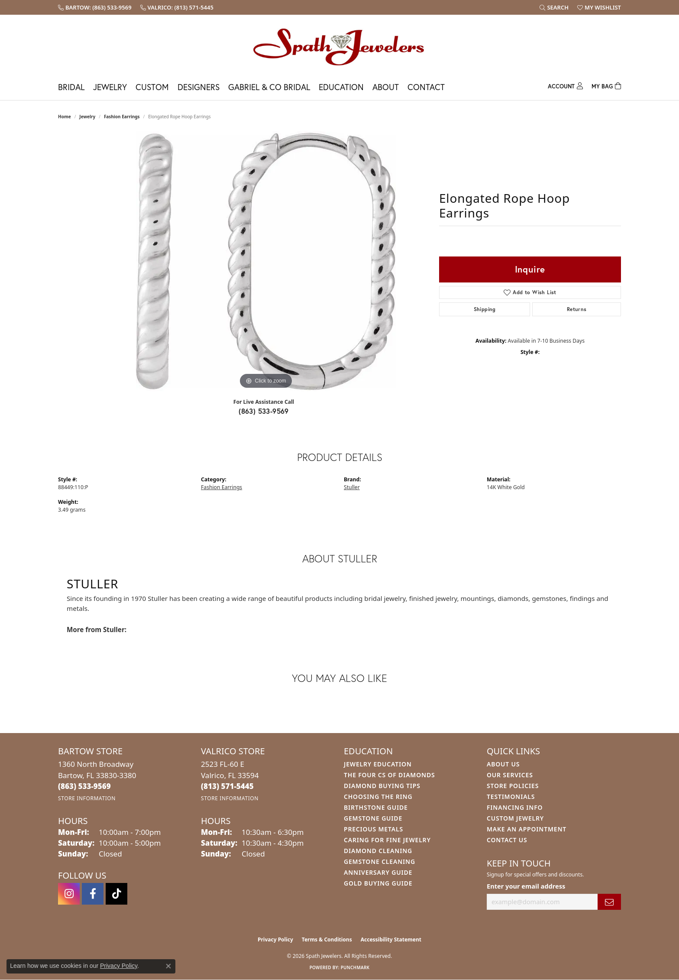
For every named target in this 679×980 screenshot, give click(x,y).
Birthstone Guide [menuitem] (376, 807)
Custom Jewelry (515, 818)
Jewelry (110, 86)
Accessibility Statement (391, 939)
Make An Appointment (526, 829)
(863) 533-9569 (264, 410)
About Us (503, 764)
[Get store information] (87, 798)
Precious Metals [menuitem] (373, 829)
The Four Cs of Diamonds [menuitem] (389, 775)
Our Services (510, 775)
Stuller (352, 487)
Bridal (71, 86)
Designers (199, 86)
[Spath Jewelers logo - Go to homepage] (339, 47)
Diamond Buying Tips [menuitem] (382, 786)
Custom (152, 86)
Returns (577, 309)
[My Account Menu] (565, 85)
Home (64, 117)
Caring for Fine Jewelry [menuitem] (387, 840)
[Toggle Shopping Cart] (606, 85)
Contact (426, 86)
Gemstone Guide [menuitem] (373, 818)
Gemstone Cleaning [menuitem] (379, 861)
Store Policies (513, 786)
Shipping (485, 309)
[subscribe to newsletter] (609, 902)
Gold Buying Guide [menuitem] (378, 883)
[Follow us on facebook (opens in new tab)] (92, 894)
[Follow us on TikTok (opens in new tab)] (116, 894)
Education (341, 86)
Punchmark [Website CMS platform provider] (355, 967)
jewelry (87, 117)
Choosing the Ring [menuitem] (378, 796)
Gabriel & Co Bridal (269, 86)
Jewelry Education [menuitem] (378, 764)
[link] (95, 7)
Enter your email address (526, 886)
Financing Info (515, 807)
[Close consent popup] (168, 966)
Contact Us (507, 840)
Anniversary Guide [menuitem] (378, 872)
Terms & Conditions (327, 939)
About (385, 86)
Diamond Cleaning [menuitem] (378, 851)
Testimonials (511, 796)
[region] (266, 261)
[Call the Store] (84, 786)
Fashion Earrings (122, 117)
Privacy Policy (275, 939)
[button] (554, 7)
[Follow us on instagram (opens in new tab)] (69, 894)
